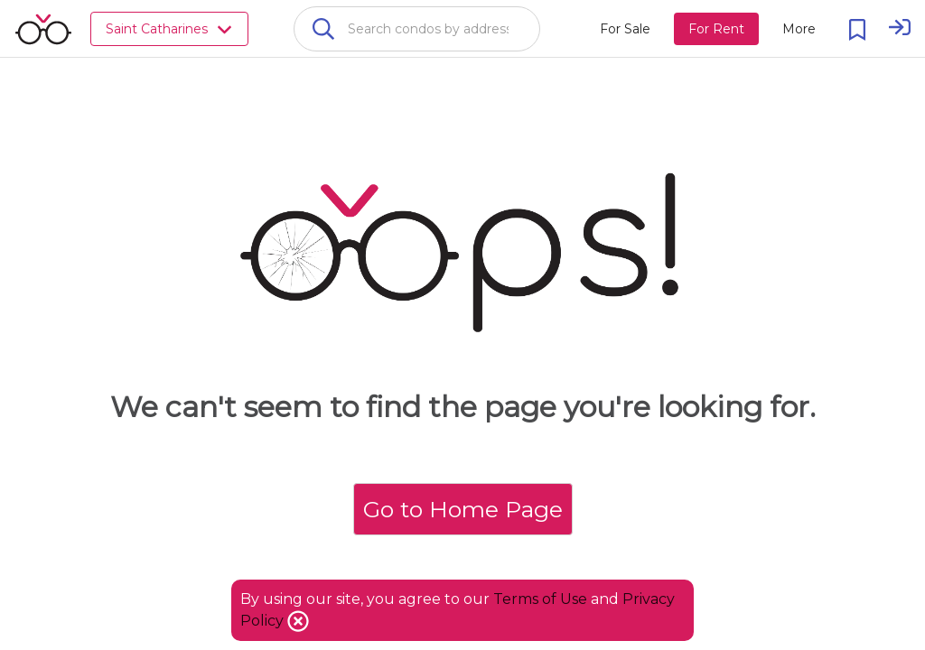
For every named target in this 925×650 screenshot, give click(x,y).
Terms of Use (540, 599)
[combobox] (417, 28)
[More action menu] (799, 29)
